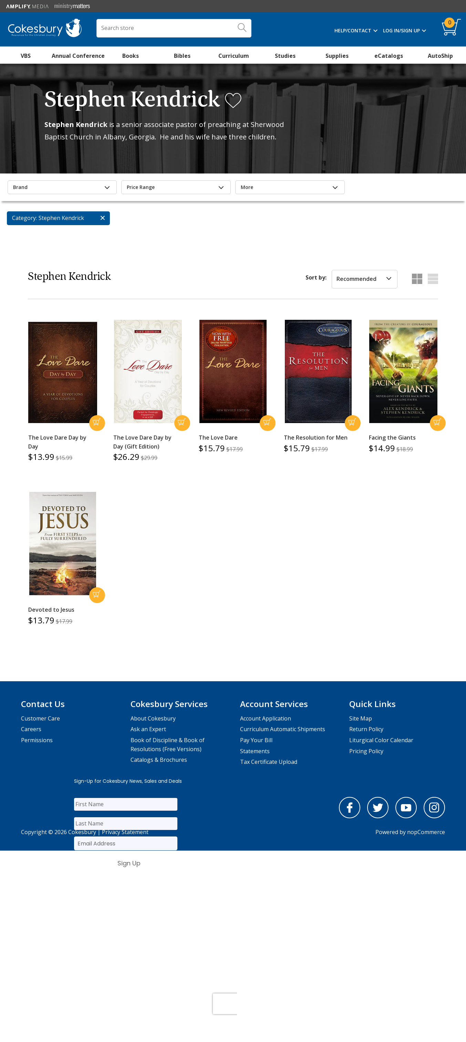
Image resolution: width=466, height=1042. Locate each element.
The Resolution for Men (316, 437)
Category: (24, 218)
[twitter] (378, 816)
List (433, 279)
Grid (417, 279)
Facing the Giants (392, 437)
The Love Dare (218, 437)
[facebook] (349, 816)
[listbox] (364, 279)
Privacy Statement (125, 832)
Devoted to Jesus (51, 609)
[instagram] (434, 816)
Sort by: (316, 277)
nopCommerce (426, 832)
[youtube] (406, 816)
